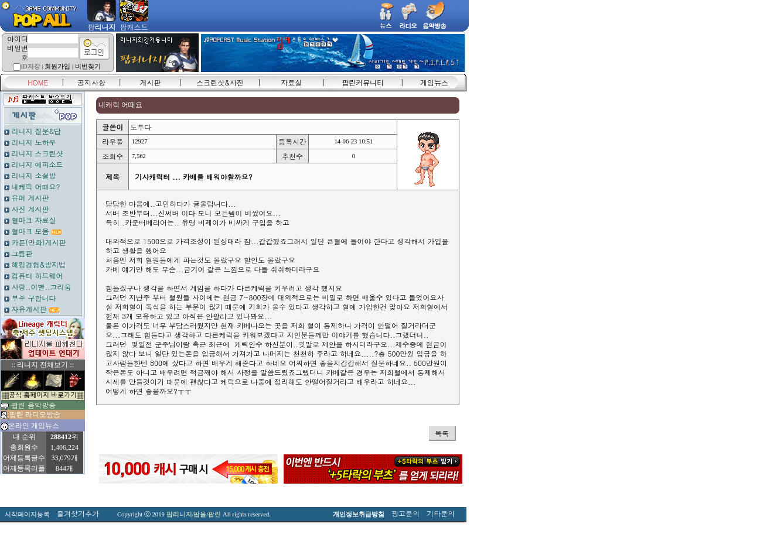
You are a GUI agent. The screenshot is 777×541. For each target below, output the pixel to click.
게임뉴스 (434, 82)
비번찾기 (88, 66)
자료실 (291, 82)
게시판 (150, 82)
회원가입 (57, 66)
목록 (442, 433)
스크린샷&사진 (220, 82)
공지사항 (91, 82)
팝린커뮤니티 (363, 82)
